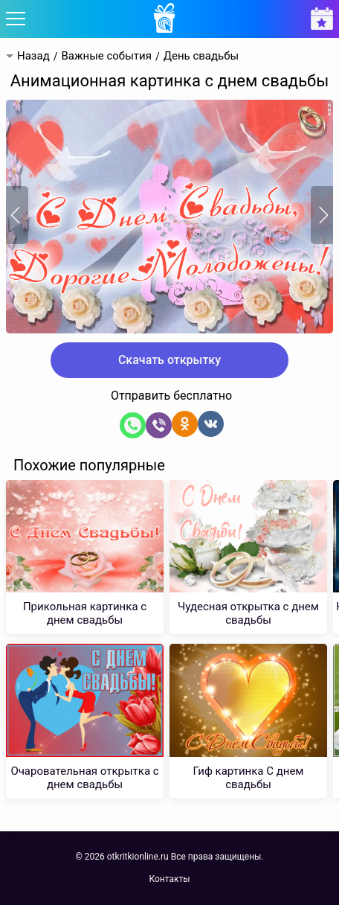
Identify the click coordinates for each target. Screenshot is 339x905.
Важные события (106, 56)
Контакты (169, 879)
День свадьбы (201, 56)
